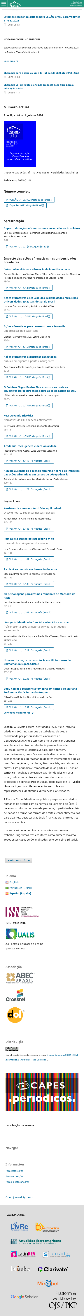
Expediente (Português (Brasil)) (26, 205)
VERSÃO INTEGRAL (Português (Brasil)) (30, 199)
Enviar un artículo (19, 860)
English (14, 882)
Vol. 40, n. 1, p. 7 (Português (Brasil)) (29, 246)
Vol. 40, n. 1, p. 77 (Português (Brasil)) (29, 405)
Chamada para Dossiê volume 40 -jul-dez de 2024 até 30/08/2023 (41, 73)
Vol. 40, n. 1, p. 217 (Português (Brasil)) (30, 650)
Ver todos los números (17, 712)
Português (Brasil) (20, 888)
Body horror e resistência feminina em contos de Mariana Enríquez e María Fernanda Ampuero (40, 690)
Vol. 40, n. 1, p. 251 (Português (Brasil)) (30, 707)
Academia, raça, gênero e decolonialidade (30, 446)
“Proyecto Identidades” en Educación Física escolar (42, 626)
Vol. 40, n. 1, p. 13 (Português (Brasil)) (29, 287)
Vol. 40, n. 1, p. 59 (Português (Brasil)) (29, 377)
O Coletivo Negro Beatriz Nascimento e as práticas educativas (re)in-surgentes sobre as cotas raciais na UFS (40, 388)
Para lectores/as (14, 1170)
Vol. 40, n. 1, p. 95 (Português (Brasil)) (29, 436)
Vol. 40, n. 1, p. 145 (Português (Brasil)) (30, 528)
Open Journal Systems (19, 1197)
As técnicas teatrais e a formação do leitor (30, 569)
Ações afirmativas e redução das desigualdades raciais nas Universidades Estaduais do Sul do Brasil (41, 299)
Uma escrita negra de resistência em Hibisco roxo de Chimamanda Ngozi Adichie (37, 662)
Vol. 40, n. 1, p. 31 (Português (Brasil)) (29, 316)
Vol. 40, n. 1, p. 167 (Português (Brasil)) (30, 559)
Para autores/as (14, 1176)
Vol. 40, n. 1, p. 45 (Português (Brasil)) (29, 346)
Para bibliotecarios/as (17, 1181)
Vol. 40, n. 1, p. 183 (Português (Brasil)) (30, 584)
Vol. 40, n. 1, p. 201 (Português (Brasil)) (30, 612)
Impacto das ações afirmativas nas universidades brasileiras (42, 228)
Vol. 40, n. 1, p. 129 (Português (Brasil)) (30, 489)
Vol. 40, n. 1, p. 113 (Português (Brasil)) (30, 460)
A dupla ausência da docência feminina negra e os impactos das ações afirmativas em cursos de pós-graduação (42, 472)
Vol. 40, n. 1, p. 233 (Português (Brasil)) (30, 678)
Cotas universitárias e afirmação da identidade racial (37, 269)
